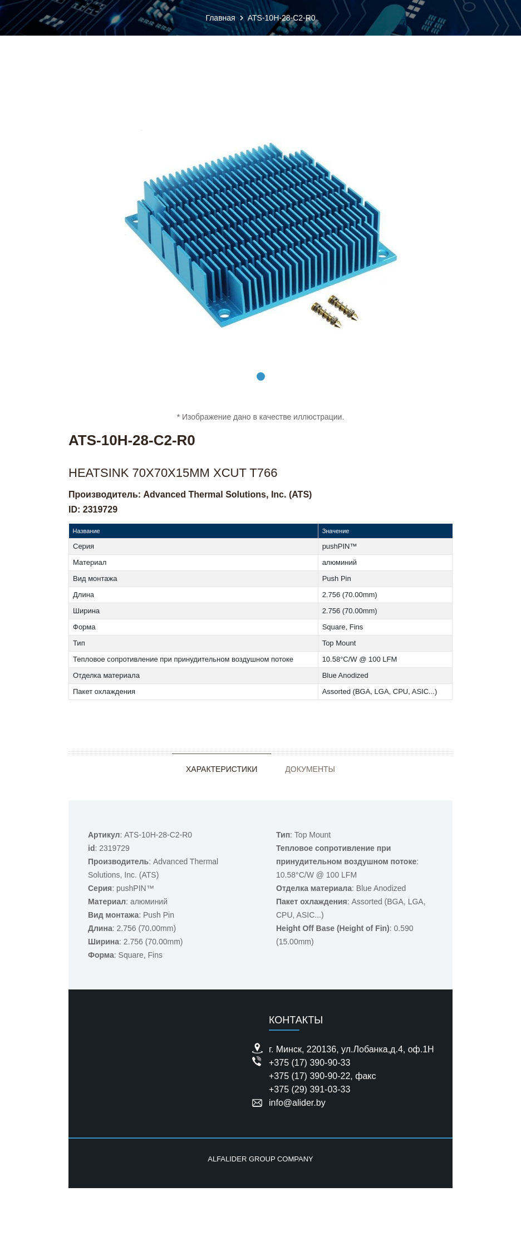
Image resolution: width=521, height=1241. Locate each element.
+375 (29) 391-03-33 (309, 1089)
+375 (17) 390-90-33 (309, 1062)
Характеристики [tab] (221, 769)
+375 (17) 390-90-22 (309, 1076)
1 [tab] (261, 376)
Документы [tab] (310, 769)
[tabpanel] (260, 230)
